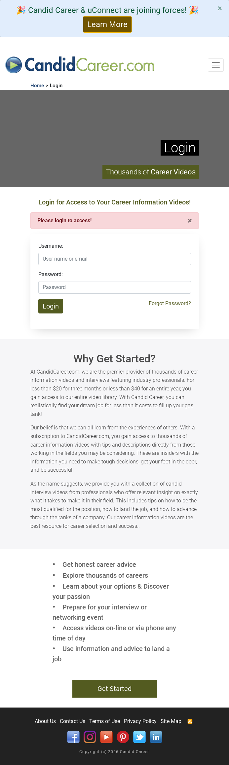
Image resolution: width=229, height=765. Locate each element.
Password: (50, 274)
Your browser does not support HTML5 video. (114, 138)
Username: (50, 246)
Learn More (107, 24)
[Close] (220, 8)
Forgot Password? (170, 303)
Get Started (114, 689)
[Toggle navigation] (216, 65)
